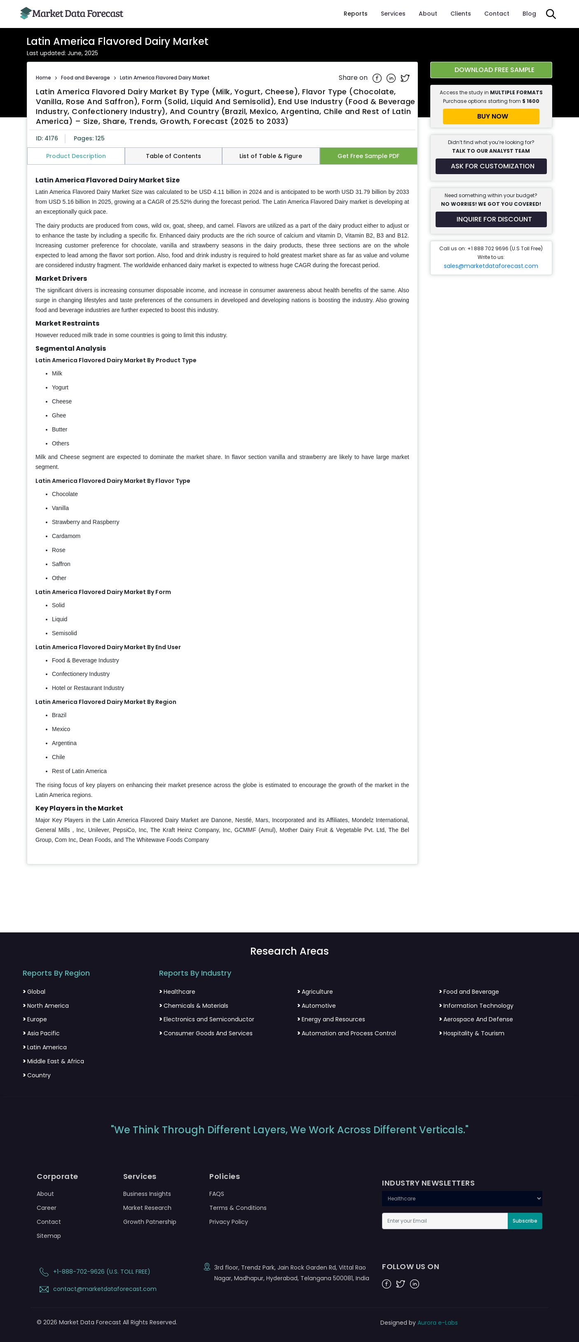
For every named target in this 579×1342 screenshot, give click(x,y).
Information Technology (476, 1006)
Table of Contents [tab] (173, 156)
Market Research (147, 1208)
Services (393, 13)
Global (34, 992)
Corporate (57, 1176)
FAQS (216, 1194)
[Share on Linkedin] (392, 78)
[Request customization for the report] (491, 166)
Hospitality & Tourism (471, 1033)
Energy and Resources (331, 1019)
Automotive (316, 1006)
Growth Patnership (149, 1222)
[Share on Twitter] (405, 78)
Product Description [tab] (76, 156)
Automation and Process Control (346, 1033)
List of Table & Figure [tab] (270, 156)
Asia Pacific (41, 1033)
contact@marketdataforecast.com (97, 1289)
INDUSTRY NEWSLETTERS (428, 1183)
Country (37, 1075)
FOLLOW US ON (410, 1266)
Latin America (45, 1047)
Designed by (419, 1323)
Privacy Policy (228, 1222)
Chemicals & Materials (193, 1006)
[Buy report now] (491, 116)
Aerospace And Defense (476, 1019)
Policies (224, 1176)
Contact (496, 13)
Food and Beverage (85, 77)
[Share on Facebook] (378, 78)
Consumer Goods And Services (206, 1033)
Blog (529, 13)
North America (46, 1006)
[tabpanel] (222, 510)
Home (43, 77)
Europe (35, 1019)
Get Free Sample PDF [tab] (368, 156)
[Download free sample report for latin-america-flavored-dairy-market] (491, 70)
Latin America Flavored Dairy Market (165, 77)
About (428, 13)
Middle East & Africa (53, 1061)
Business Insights (147, 1194)
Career (46, 1208)
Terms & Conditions (238, 1208)
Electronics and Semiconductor (206, 1019)
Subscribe (525, 1220)
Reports (356, 13)
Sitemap (49, 1236)
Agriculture (315, 992)
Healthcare (177, 992)
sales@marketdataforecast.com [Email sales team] (491, 266)
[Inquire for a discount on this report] (491, 219)
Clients (460, 13)
